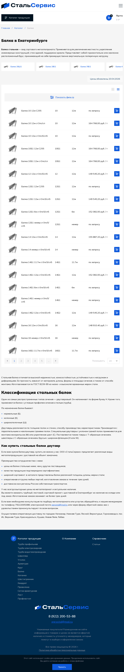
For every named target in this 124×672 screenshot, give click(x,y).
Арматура (23, 563)
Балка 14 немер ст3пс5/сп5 (35, 249)
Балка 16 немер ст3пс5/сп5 (35, 338)
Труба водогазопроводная (32, 552)
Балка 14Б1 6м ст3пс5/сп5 (35, 287)
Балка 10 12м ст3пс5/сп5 (34, 136)
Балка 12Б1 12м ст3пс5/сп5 (35, 199)
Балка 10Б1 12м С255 (32, 148)
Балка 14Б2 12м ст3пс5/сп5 (35, 312)
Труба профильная (28, 544)
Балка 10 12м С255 (31, 110)
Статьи (96, 544)
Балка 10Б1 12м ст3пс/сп (34, 161)
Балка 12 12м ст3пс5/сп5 (34, 173)
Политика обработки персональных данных (62, 650)
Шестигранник (26, 579)
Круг (20, 567)
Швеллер (23, 556)
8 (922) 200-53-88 (62, 616)
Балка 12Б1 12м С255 (32, 186)
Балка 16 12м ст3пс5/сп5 (34, 325)
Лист (20, 594)
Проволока (23, 587)
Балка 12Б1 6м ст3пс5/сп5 (35, 211)
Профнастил (24, 598)
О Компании (69, 538)
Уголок (21, 559)
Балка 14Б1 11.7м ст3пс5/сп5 (36, 262)
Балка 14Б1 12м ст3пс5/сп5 (35, 275)
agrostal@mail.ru (59, 504)
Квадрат (22, 583)
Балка (21, 571)
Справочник (99, 538)
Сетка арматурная (27, 591)
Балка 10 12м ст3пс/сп (33, 123)
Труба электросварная (30, 548)
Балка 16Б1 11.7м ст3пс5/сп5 (36, 350)
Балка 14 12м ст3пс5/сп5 (34, 237)
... (48, 360)
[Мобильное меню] (121, 5)
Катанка (22, 575)
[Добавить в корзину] (117, 110)
